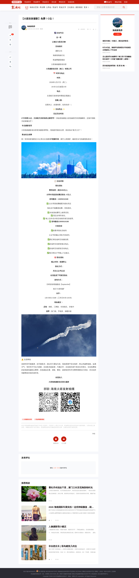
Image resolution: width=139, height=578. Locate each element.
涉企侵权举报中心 (103, 574)
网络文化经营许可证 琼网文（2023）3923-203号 (96, 571)
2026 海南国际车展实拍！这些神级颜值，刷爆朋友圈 (74, 507)
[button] (17, 2)
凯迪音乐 (45, 2)
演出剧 (53, 2)
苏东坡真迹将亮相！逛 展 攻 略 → (115, 65)
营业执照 (94, 574)
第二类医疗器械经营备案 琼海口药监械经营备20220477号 (73, 574)
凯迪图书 (36, 2)
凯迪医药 (27, 2)
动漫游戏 (71, 2)
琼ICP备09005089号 (29, 571)
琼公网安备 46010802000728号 (46, 571)
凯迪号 (109, 2)
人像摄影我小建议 (57, 526)
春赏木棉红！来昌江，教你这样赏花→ (116, 41)
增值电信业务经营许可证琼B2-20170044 (69, 571)
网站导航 (118, 2)
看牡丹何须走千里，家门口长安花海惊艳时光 (71, 487)
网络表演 (62, 2)
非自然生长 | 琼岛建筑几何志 (63, 546)
